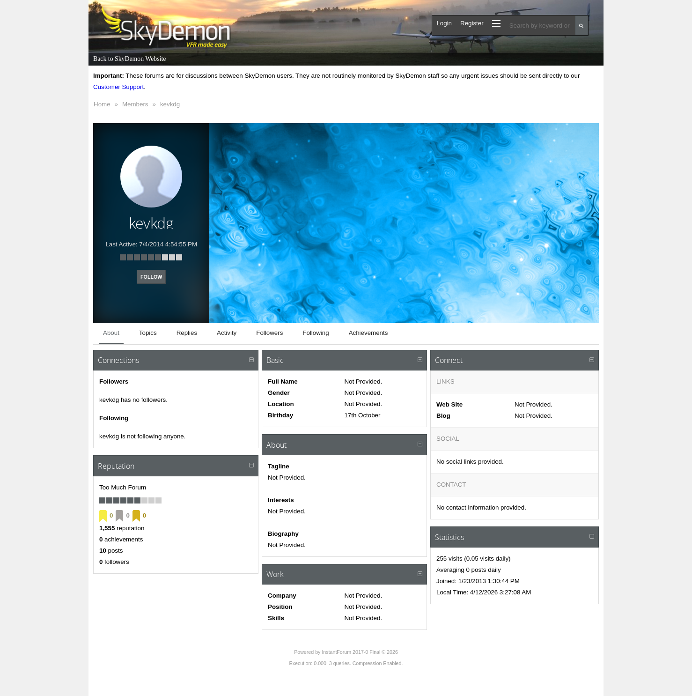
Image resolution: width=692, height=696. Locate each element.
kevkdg (170, 104)
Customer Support (118, 86)
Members (135, 104)
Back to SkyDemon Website (129, 58)
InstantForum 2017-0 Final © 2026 (360, 652)
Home (102, 104)
